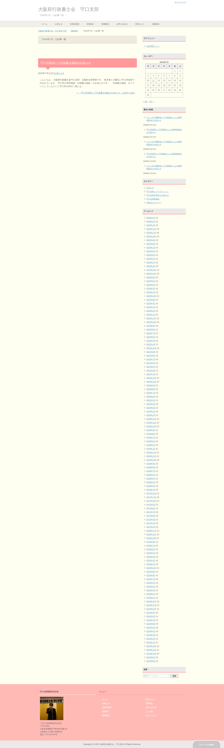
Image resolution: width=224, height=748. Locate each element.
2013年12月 (151, 646)
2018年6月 (150, 475)
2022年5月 (150, 341)
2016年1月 (150, 564)
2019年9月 (150, 430)
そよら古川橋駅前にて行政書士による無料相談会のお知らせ (164, 118)
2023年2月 (150, 311)
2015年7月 (150, 579)
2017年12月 (151, 493)
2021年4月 (150, 370)
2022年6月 (150, 337)
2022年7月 (150, 333)
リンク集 (149, 711)
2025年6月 (150, 251)
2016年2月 (150, 560)
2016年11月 (151, 534)
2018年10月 (151, 460)
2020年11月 (151, 378)
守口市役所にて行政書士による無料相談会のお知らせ (164, 131)
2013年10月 (151, 654)
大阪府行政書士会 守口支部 (68, 9)
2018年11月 (151, 456)
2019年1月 (150, 449)
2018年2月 (150, 486)
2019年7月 (150, 437)
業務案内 (105, 24)
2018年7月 (150, 471)
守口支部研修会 (152, 199)
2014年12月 (151, 601)
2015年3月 (150, 590)
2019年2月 (150, 445)
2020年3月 (150, 408)
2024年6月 (150, 281)
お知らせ (58, 24)
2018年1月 (150, 490)
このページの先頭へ (206, 745)
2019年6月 (150, 441)
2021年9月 (150, 352)
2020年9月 (150, 385)
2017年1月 (150, 527)
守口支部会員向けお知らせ (157, 195)
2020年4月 (150, 404)
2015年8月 (150, 575)
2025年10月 (151, 236)
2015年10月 (151, 568)
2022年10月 (151, 322)
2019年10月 (151, 426)
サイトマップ (151, 715)
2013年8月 (150, 661)
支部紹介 (90, 24)
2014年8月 (150, 616)
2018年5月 (150, 478)
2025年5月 (150, 255)
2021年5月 (150, 367)
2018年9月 (150, 464)
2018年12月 (151, 452)
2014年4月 (150, 631)
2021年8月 (150, 356)
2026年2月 (150, 221)
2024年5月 (150, 285)
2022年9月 (150, 326)
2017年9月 (150, 505)
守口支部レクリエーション (157, 191)
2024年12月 (151, 270)
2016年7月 (150, 546)
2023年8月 (150, 300)
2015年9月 (150, 572)
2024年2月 (150, 288)
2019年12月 (151, 419)
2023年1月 (150, 315)
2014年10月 (151, 609)
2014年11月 (151, 605)
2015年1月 (150, 598)
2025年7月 (150, 247)
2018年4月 (150, 482)
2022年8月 (150, 329)
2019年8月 (150, 434)
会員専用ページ (152, 46)
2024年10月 (151, 274)
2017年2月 (150, 523)
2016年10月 (151, 538)
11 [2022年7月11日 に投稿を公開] (153, 80)
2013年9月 (150, 657)
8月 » (151, 102)
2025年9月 (150, 240)
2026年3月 (150, 218)
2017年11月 (151, 497)
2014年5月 (150, 627)
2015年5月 (150, 583)
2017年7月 (150, 512)
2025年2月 (150, 262)
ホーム (44, 24)
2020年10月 (151, 382)
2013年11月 (151, 650)
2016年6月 (150, 549)
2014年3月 (150, 635)
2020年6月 (150, 396)
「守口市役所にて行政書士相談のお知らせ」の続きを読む (107, 93)
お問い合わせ (122, 24)
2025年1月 (150, 266)
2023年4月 (150, 307)
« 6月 (145, 102)
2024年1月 (150, 292)
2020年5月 (150, 400)
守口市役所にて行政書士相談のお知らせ (66, 62)
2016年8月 (150, 542)
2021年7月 (150, 359)
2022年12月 (151, 318)
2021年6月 (150, 363)
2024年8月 (150, 277)
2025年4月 (150, 259)
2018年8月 (150, 467)
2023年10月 (151, 296)
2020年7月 (150, 393)
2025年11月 (151, 233)
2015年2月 (150, 594)
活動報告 (155, 24)
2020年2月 (150, 411)
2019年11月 (151, 423)
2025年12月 (151, 229)
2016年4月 (150, 557)
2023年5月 (150, 303)
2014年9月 (150, 613)
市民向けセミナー (153, 203)
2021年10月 (151, 348)
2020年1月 (150, 415)
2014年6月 (150, 624)
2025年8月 (150, 244)
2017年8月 (150, 508)
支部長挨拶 (74, 24)
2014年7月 (150, 620)
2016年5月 (150, 553)
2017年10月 (151, 501)
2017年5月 (150, 519)
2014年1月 (150, 642)
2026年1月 (150, 225)
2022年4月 (150, 344)
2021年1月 (150, 374)
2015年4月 (150, 586)
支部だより (140, 24)
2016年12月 (151, 531)
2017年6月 (150, 516)
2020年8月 (150, 389)
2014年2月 (150, 639)
